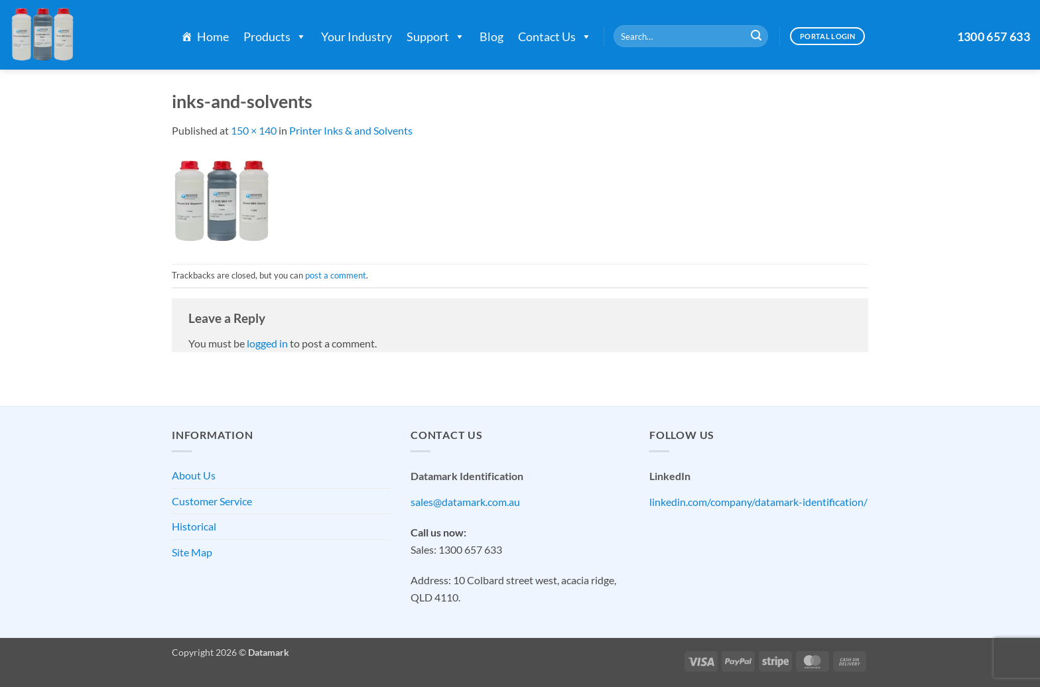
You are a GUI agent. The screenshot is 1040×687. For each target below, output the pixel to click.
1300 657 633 (993, 36)
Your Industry (356, 36)
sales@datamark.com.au (465, 501)
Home (213, 36)
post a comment (335, 275)
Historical (194, 526)
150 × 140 (254, 130)
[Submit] (756, 36)
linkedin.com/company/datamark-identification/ (758, 501)
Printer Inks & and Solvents (351, 130)
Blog (491, 36)
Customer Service (212, 501)
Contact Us (555, 36)
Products (274, 36)
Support (436, 36)
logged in (267, 343)
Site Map (192, 552)
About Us (194, 475)
